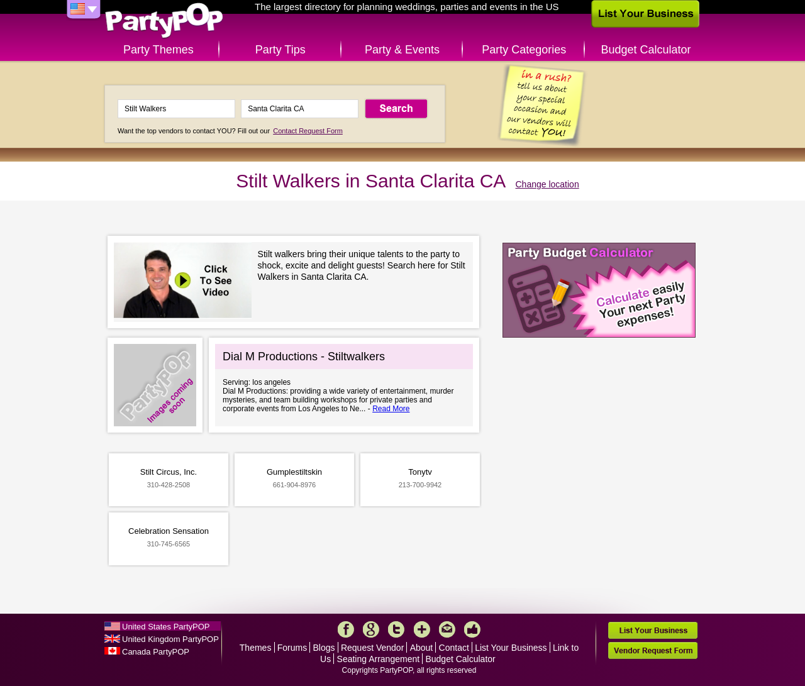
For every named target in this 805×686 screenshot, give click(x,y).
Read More (390, 408)
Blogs (324, 648)
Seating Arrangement (378, 659)
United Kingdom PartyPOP (170, 639)
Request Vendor (372, 648)
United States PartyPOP (165, 626)
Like (472, 629)
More (422, 629)
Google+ (371, 629)
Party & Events (402, 49)
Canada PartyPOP (155, 651)
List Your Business (511, 648)
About (421, 648)
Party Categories (524, 49)
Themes (256, 648)
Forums (292, 648)
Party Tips (280, 49)
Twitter (396, 629)
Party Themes (158, 49)
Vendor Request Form (653, 650)
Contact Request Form (308, 131)
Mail (447, 629)
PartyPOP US (164, 21)
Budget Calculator (646, 49)
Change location (547, 184)
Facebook (346, 629)
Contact (454, 648)
